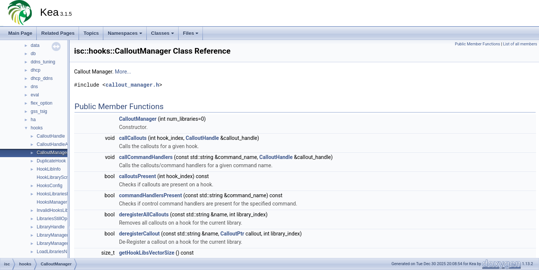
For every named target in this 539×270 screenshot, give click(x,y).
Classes (162, 33)
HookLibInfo (49, 169)
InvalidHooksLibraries (58, 210)
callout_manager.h (132, 84)
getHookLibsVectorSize (146, 253)
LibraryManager (52, 235)
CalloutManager (52, 152)
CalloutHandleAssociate (60, 144)
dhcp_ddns (42, 78)
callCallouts (133, 138)
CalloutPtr (232, 234)
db (33, 53)
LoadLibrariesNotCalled (60, 251)
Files (191, 33)
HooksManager (52, 202)
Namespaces (125, 33)
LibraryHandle (51, 227)
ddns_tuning (43, 61)
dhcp (35, 70)
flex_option (41, 103)
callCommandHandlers (146, 157)
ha (33, 119)
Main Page (20, 33)
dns (34, 86)
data (35, 45)
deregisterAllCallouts (144, 215)
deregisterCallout (139, 234)
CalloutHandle (51, 136)
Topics (91, 33)
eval (35, 95)
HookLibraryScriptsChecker (64, 177)
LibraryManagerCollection (62, 243)
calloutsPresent (137, 176)
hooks (37, 127)
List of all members (520, 44)
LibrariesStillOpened (57, 218)
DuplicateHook (51, 161)
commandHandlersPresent (150, 195)
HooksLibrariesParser (58, 193)
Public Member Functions (477, 44)
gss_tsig (39, 111)
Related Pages (57, 33)
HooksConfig (50, 185)
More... (123, 72)
